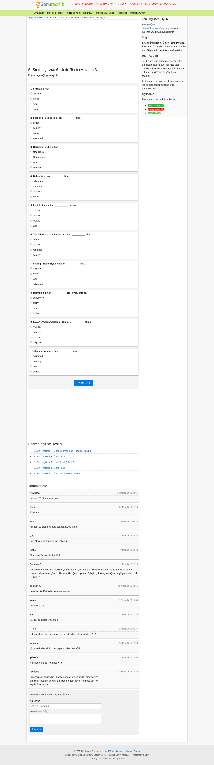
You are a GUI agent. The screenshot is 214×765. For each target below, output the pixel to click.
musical (35, 210)
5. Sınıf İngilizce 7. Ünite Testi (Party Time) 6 (57, 473)
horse (34, 99)
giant (34, 104)
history (35, 220)
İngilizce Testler (55, 13)
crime (34, 239)
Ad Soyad (35, 701)
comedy (35, 128)
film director (37, 152)
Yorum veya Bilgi (39, 711)
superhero (37, 297)
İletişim (119, 751)
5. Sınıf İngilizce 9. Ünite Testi (49, 468)
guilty (34, 303)
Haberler (122, 13)
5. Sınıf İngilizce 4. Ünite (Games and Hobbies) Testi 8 (62, 451)
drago (34, 109)
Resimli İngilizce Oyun (153, 28)
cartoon (35, 191)
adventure (37, 181)
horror (34, 133)
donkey (35, 93)
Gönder (36, 729)
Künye (111, 751)
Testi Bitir (83, 383)
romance (36, 186)
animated (36, 138)
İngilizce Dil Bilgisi (105, 13)
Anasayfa (39, 13)
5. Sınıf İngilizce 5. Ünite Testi (49, 456)
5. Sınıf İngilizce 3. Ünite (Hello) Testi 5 (54, 462)
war (33, 226)
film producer (38, 157)
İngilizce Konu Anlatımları (79, 13)
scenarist (36, 167)
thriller (35, 313)
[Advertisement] (83, 43)
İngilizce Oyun (137, 13)
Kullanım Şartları (133, 751)
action (34, 123)
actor (34, 162)
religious (36, 268)
